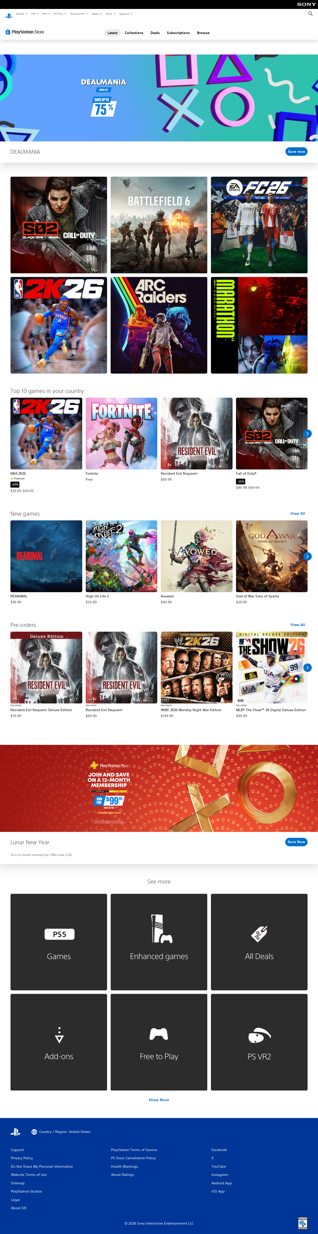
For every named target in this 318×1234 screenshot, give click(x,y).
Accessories (77, 13)
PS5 (33, 13)
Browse (203, 28)
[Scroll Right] (307, 429)
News (95, 13)
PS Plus (58, 13)
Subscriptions (178, 28)
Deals (155, 28)
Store (109, 13)
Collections (134, 28)
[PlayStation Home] (8, 14)
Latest (113, 28)
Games (20, 13)
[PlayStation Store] (26, 27)
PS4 (44, 13)
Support (124, 13)
